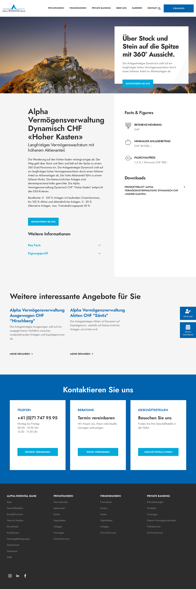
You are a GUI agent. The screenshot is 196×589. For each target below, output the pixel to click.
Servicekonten (61, 502)
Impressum (12, 551)
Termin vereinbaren (188, 330)
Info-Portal (187, 313)
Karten (57, 514)
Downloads (12, 526)
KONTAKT (152, 8)
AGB (9, 557)
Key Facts (34, 245)
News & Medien (15, 520)
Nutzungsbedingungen (18, 539)
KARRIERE (137, 8)
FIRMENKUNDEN (78, 8)
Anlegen (58, 526)
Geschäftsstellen (15, 508)
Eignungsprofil (38, 253)
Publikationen (154, 526)
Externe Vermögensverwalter (161, 520)
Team (9, 502)
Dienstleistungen (155, 502)
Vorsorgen (59, 532)
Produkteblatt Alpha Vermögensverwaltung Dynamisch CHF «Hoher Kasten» (151, 190)
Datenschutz (13, 545)
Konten (103, 508)
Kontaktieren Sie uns (138, 83)
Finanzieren (106, 502)
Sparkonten (59, 508)
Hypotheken (60, 520)
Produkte (151, 508)
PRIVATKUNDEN (56, 8)
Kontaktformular (15, 514)
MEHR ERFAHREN (20, 354)
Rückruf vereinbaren (37, 451)
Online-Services (61, 539)
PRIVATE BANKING (101, 8)
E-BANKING (179, 8)
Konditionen (13, 532)
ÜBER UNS (121, 8)
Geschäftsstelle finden (158, 451)
